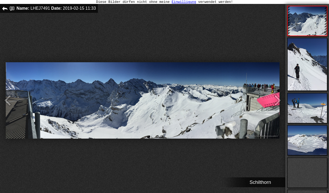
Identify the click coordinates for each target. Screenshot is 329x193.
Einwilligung (184, 2)
